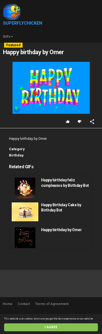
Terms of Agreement (52, 304)
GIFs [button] (8, 36)
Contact (24, 304)
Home (8, 304)
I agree (51, 327)
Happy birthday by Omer (61, 230)
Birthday (16, 155)
